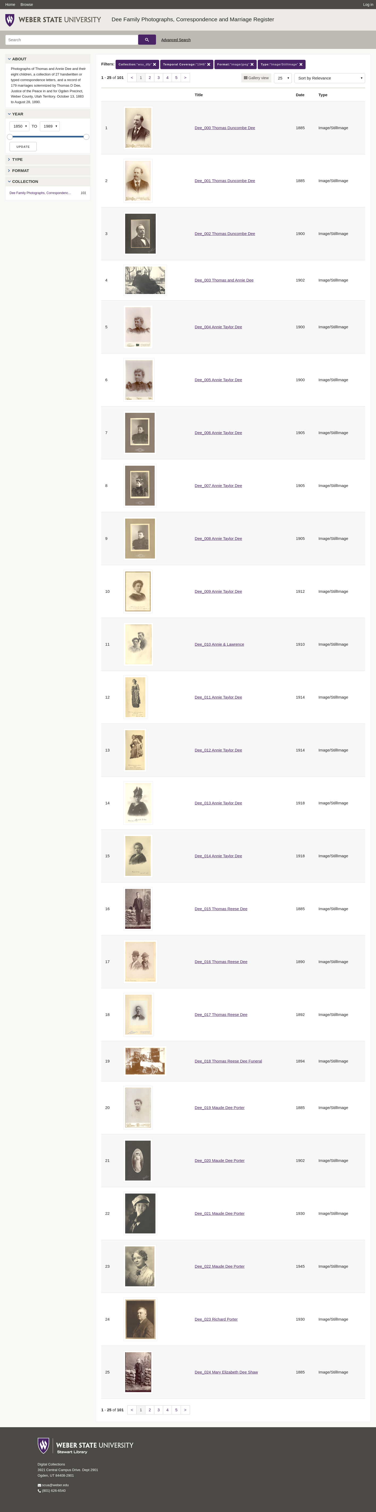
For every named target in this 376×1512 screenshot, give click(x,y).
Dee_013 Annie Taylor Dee (218, 803)
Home (10, 4)
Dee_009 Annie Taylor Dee (218, 591)
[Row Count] (283, 78)
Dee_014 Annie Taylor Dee (218, 856)
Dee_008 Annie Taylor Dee (218, 538)
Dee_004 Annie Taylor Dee (218, 327)
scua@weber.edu (53, 1485)
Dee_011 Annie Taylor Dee (218, 697)
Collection (25, 181)
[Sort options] (329, 78)
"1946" (186, 64)
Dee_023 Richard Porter (216, 1319)
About (19, 59)
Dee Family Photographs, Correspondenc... (40, 193)
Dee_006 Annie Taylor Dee (218, 432)
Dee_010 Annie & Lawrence (219, 644)
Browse (26, 4)
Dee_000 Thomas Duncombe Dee (225, 127)
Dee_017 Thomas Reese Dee (221, 1014)
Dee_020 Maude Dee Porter (220, 1160)
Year (17, 114)
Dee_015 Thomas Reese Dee (221, 908)
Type (17, 159)
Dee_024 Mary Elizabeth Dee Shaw (226, 1372)
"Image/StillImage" (281, 64)
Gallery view (258, 78)
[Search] (71, 40)
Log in (368, 4)
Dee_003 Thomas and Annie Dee (224, 280)
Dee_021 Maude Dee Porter (220, 1213)
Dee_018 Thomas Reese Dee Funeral (228, 1061)
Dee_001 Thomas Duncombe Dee (225, 180)
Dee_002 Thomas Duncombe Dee (225, 233)
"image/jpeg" (235, 64)
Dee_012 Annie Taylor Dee (218, 750)
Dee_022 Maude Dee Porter (220, 1266)
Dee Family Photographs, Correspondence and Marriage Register (193, 19)
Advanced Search (176, 40)
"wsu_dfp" (137, 64)
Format (20, 170)
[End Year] (50, 126)
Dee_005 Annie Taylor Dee (218, 379)
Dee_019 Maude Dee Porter (220, 1107)
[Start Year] (19, 126)
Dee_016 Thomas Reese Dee (221, 961)
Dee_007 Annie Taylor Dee (218, 485)
